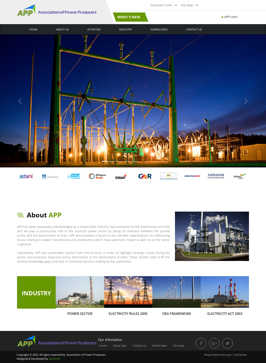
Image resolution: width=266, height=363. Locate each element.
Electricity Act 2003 (224, 313)
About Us (62, 29)
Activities (94, 29)
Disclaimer (240, 355)
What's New (128, 17)
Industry (125, 29)
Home (33, 29)
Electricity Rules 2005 (128, 313)
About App (119, 345)
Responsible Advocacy (218, 355)
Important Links (161, 5)
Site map (178, 345)
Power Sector (79, 313)
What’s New (159, 345)
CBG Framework (176, 313)
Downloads (158, 29)
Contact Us (194, 29)
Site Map (187, 5)
